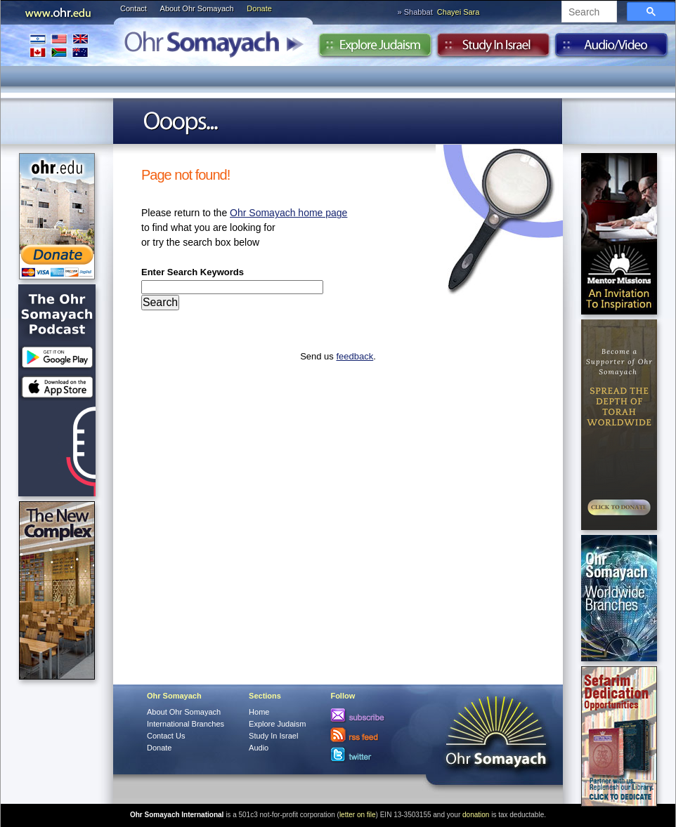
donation (475, 815)
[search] (587, 12)
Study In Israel (273, 736)
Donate (259, 8)
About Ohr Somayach (197, 8)
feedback (354, 356)
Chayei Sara (458, 12)
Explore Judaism (375, 48)
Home (259, 712)
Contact (133, 8)
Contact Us (166, 736)
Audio (611, 48)
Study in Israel (493, 48)
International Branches (59, 45)
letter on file (357, 815)
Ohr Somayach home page (288, 212)
